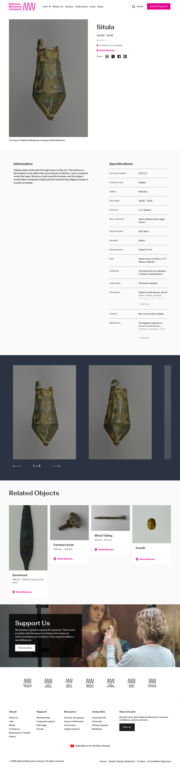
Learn (92, 7)
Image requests (72, 729)
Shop (100, 7)
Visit (45, 7)
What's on (58, 7)
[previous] (17, 466)
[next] (56, 466)
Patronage (42, 725)
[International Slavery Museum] (69, 683)
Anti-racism (70, 725)
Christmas (97, 721)
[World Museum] (48, 683)
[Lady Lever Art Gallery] (152, 683)
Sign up (127, 727)
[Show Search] (137, 6)
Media (12, 725)
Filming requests (100, 725)
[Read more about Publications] (153, 331)
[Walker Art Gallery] (111, 683)
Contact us (14, 729)
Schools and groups (74, 718)
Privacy (103, 761)
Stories (69, 7)
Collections (81, 7)
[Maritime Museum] (90, 683)
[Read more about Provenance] (153, 298)
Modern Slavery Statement (122, 761)
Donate (40, 729)
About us (13, 718)
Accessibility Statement (159, 761)
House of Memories (74, 721)
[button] (46, 413)
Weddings (97, 729)
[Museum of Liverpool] (28, 683)
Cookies (141, 761)
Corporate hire (99, 718)
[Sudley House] (132, 683)
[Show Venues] (50, 7)
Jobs (11, 721)
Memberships (43, 718)
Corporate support (46, 721)
